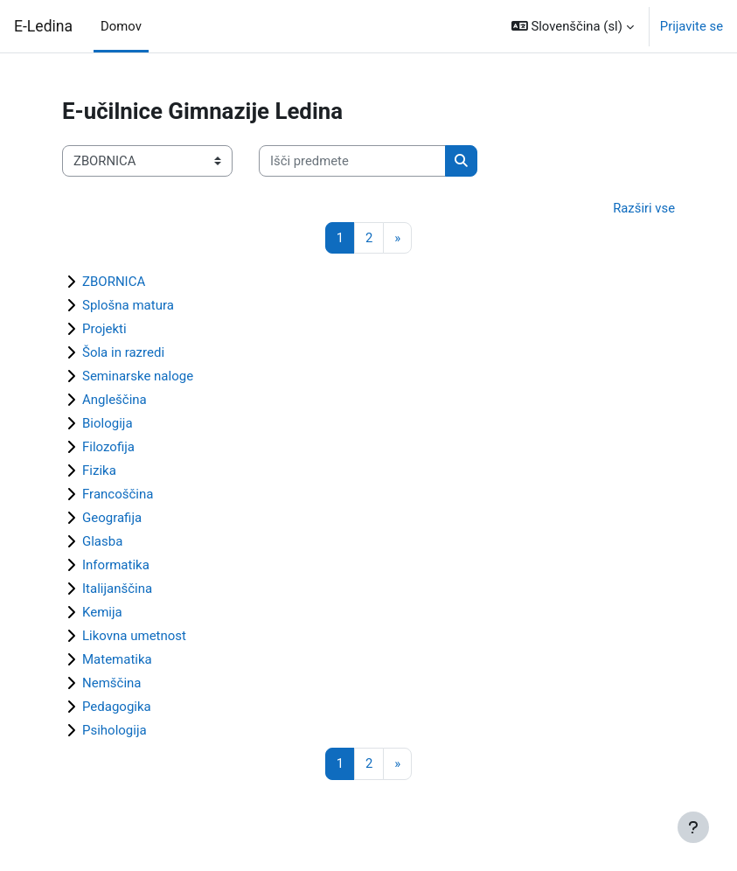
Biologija (107, 423)
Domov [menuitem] (121, 26)
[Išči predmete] (352, 161)
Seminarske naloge (137, 376)
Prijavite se (691, 26)
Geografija (112, 518)
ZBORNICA (113, 281)
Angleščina (114, 400)
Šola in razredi (123, 352)
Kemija (102, 612)
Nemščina (112, 683)
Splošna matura (128, 305)
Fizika (99, 470)
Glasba (102, 541)
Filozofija (108, 447)
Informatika (115, 565)
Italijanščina (117, 588)
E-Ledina (43, 26)
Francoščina (117, 494)
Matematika (117, 659)
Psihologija (114, 730)
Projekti (104, 329)
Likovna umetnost (134, 636)
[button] (572, 26)
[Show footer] (693, 827)
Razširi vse (644, 208)
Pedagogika (116, 706)
